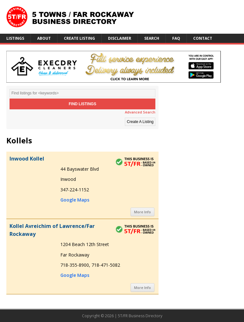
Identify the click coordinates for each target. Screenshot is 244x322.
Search (151, 38)
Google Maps (74, 200)
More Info (142, 211)
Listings (15, 38)
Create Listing (79, 38)
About (44, 38)
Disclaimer (119, 38)
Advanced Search (140, 112)
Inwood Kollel (27, 158)
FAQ (176, 38)
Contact (202, 38)
